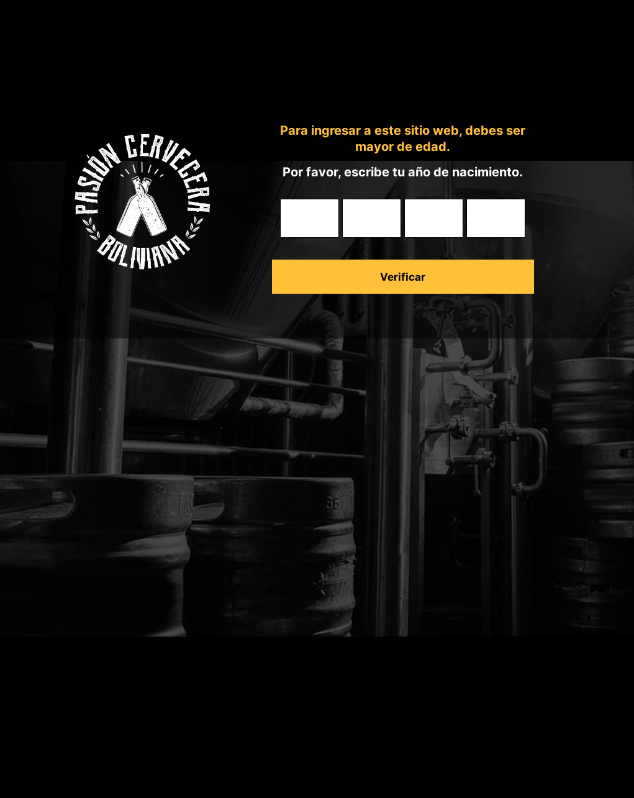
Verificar (402, 277)
